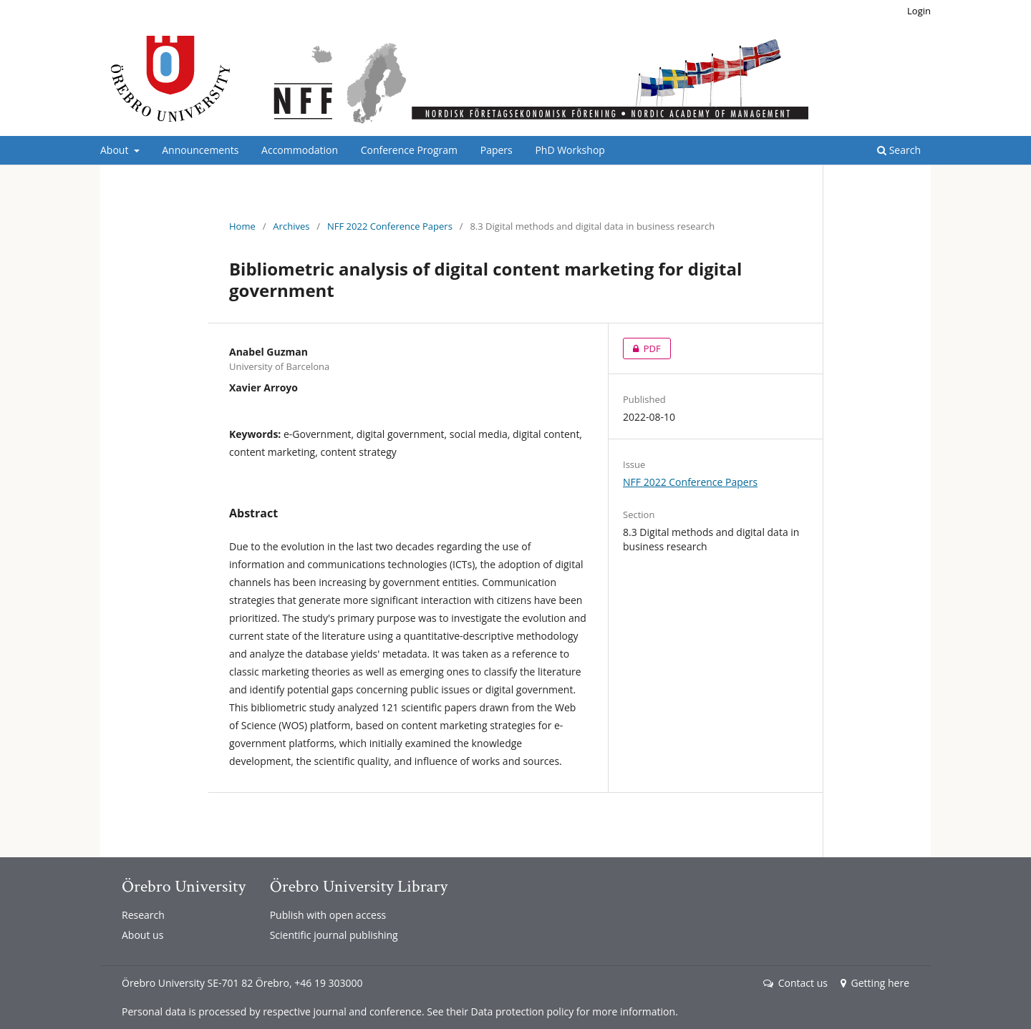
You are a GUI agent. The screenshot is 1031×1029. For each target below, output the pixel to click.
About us (142, 935)
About (115, 150)
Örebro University (184, 886)
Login (919, 10)
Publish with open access (328, 915)
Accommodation (299, 150)
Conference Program (409, 150)
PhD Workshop (569, 150)
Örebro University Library (358, 886)
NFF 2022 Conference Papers (389, 226)
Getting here (875, 983)
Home (242, 226)
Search (899, 150)
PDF (642, 348)
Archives (291, 226)
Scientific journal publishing (334, 935)
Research (143, 915)
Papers (496, 150)
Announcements (200, 150)
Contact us (795, 983)
